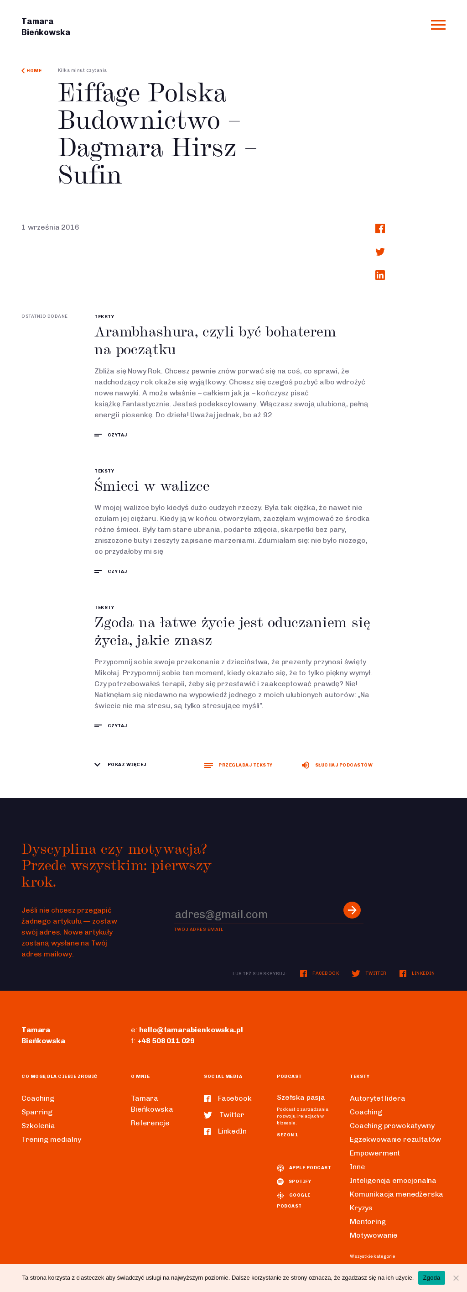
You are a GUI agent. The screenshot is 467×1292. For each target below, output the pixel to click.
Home (31, 71)
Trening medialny (51, 1139)
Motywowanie (374, 1235)
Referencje (150, 1123)
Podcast (289, 1076)
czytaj (110, 435)
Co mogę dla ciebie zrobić (59, 1076)
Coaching (37, 1098)
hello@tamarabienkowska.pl (191, 1029)
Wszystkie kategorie (372, 1256)
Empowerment (375, 1153)
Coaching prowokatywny (392, 1125)
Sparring (36, 1112)
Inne (357, 1166)
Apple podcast (304, 1168)
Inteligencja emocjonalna (393, 1180)
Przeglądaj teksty (238, 765)
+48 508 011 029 (166, 1040)
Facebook (319, 973)
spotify (294, 1181)
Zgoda (431, 1277)
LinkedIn (417, 973)
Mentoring (368, 1221)
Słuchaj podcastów (337, 765)
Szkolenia (38, 1125)
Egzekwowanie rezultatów (395, 1139)
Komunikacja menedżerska (396, 1194)
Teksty (104, 317)
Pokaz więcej (120, 764)
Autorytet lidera (377, 1098)
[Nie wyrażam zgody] (455, 1277)
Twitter (369, 973)
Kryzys (361, 1207)
